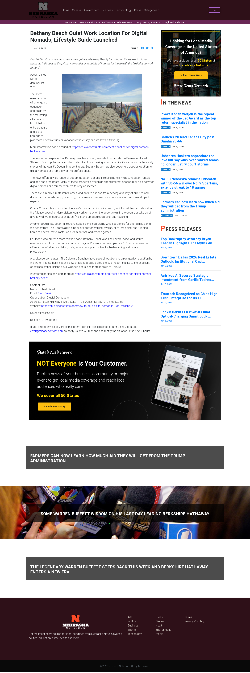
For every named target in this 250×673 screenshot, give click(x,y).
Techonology (123, 10)
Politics (132, 621)
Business (107, 10)
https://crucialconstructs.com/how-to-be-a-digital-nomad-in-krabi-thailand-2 (87, 306)
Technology (135, 634)
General (76, 10)
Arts (130, 617)
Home (66, 10)
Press (137, 10)
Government (91, 10)
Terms (188, 617)
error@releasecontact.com (47, 331)
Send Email (44, 293)
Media (159, 634)
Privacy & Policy (194, 621)
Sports (132, 629)
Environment (163, 629)
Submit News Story (191, 75)
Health (159, 625)
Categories (150, 10)
